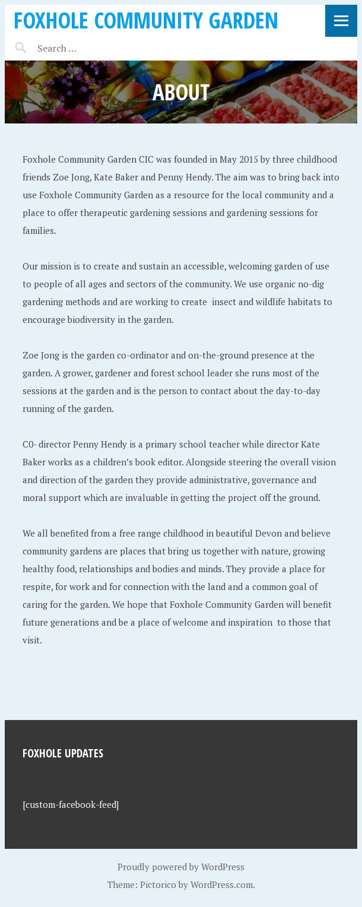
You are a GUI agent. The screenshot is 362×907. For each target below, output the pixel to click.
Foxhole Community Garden (146, 20)
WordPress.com (221, 884)
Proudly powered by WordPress (181, 867)
